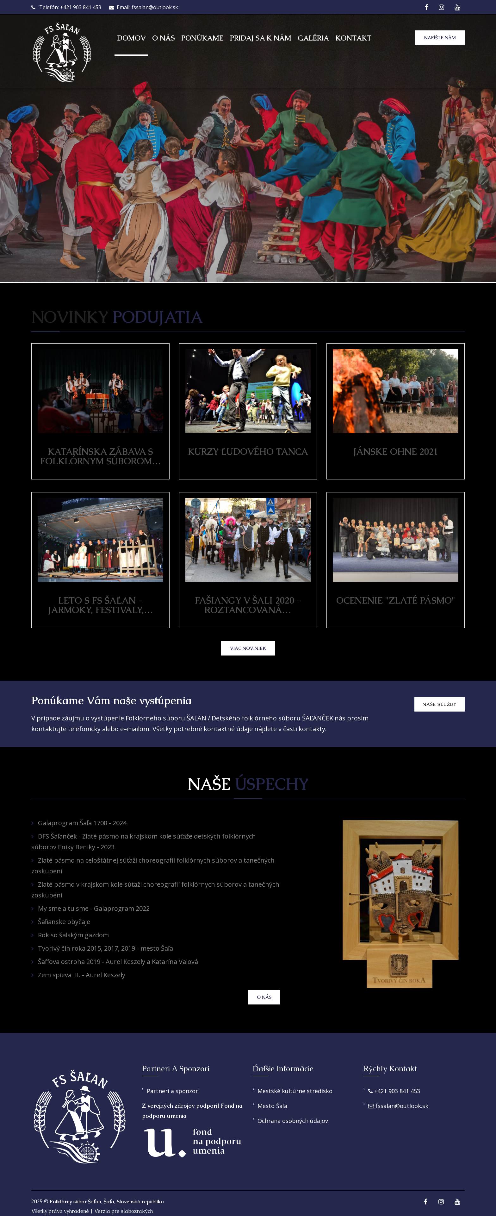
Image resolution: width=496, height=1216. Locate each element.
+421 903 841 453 (394, 1091)
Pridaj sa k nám (260, 38)
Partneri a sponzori (173, 1091)
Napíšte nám (440, 38)
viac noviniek (248, 648)
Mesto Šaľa (272, 1106)
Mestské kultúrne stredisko (294, 1091)
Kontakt (354, 38)
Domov (131, 38)
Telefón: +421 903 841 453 (66, 7)
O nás (163, 38)
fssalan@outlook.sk (398, 1106)
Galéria (313, 38)
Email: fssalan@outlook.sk (143, 7)
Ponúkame (202, 38)
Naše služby (439, 704)
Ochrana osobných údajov (292, 1120)
